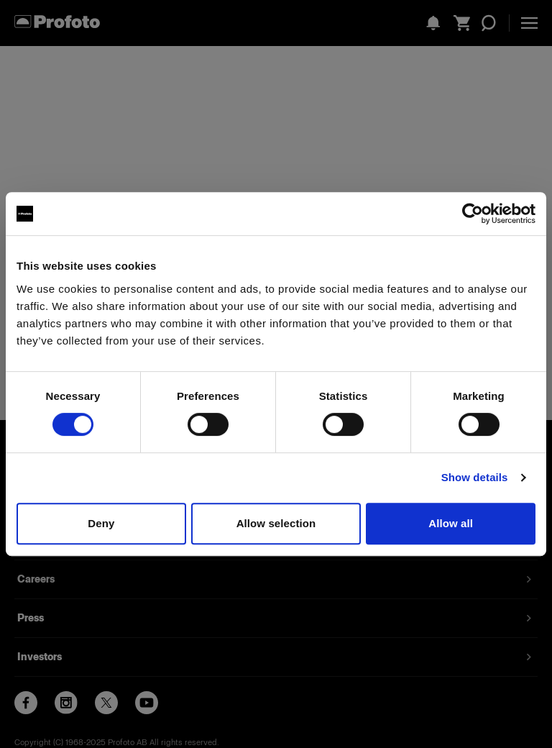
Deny (101, 523)
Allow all (450, 523)
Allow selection (276, 523)
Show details (474, 477)
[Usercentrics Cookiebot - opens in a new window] (472, 213)
